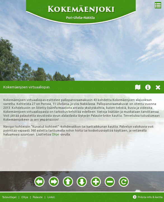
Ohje (55, 134)
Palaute (38, 197)
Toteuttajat (9, 197)
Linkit (51, 197)
